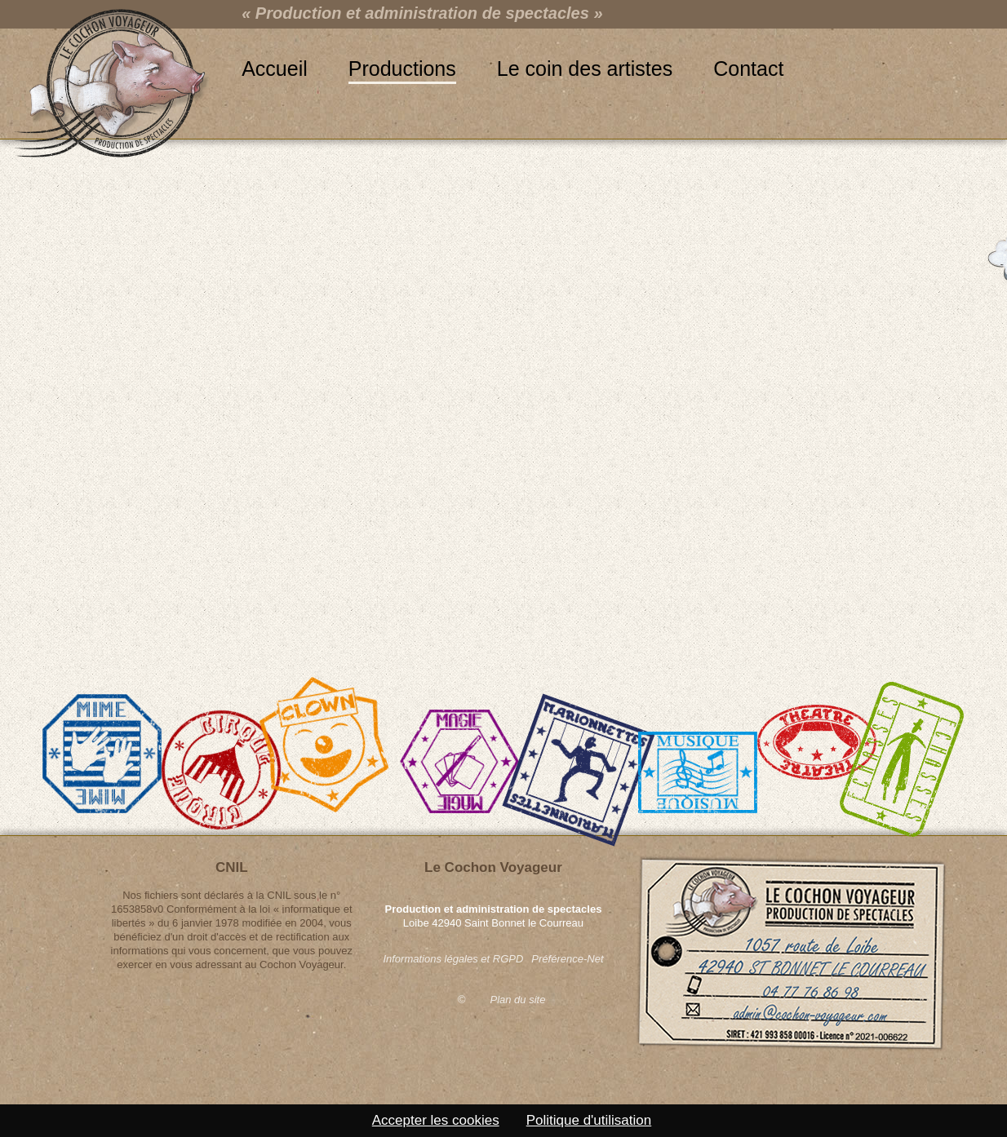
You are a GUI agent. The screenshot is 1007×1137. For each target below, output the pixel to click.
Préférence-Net (567, 959)
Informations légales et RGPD (453, 959)
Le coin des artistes (584, 68)
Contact (748, 68)
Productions (402, 68)
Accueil (275, 68)
